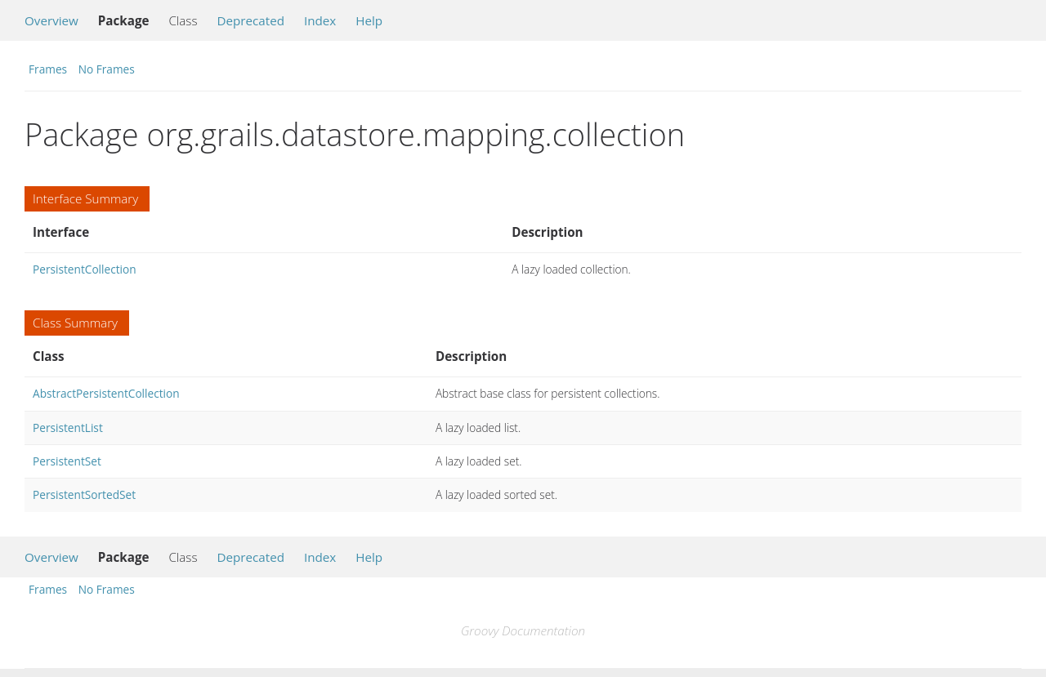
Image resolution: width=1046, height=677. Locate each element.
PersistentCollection (84, 269)
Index (320, 20)
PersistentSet (67, 461)
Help (368, 20)
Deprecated (250, 20)
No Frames (106, 69)
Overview (51, 20)
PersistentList (68, 427)
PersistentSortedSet (84, 494)
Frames (48, 69)
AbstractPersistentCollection (106, 393)
